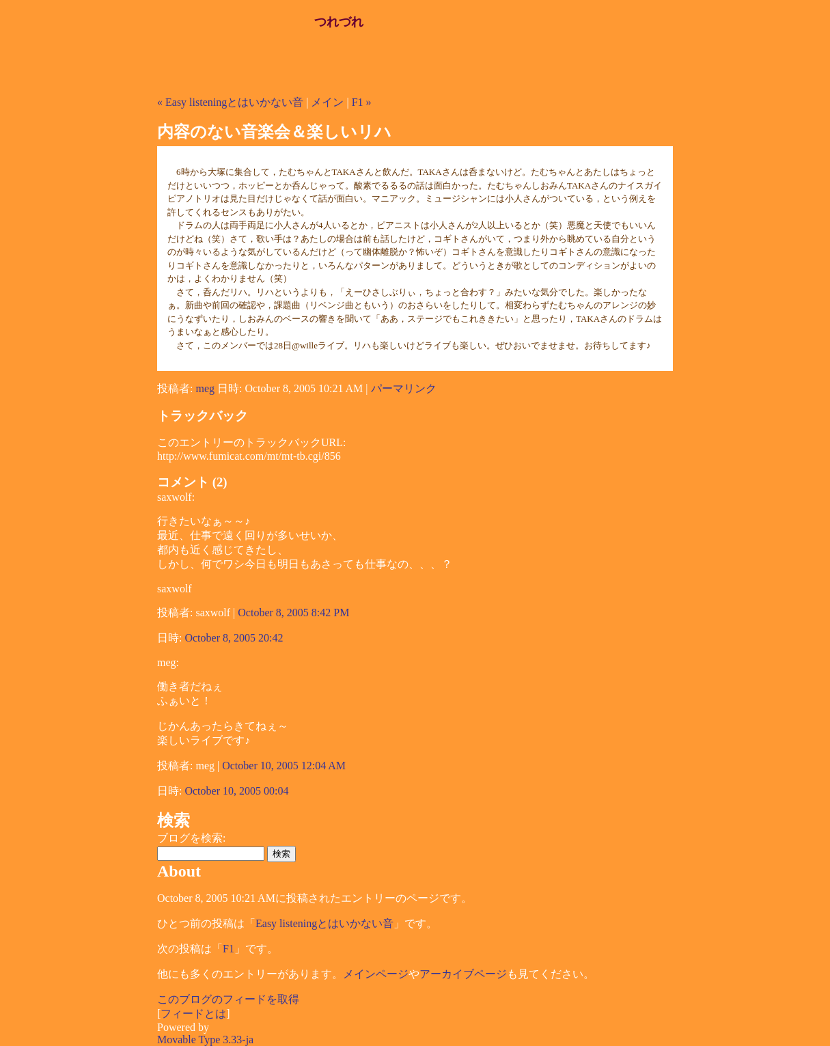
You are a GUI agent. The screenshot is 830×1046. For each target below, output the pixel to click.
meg (205, 388)
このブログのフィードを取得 (228, 999)
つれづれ (338, 22)
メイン (327, 102)
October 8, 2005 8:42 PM (293, 612)
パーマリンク (404, 388)
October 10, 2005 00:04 (236, 791)
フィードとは (193, 1013)
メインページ (376, 974)
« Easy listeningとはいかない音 (230, 102)
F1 (228, 948)
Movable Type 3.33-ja (205, 1039)
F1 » (362, 102)
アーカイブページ (463, 974)
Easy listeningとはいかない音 (324, 923)
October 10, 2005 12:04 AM (284, 765)
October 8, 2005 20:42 (233, 638)
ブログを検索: (191, 838)
